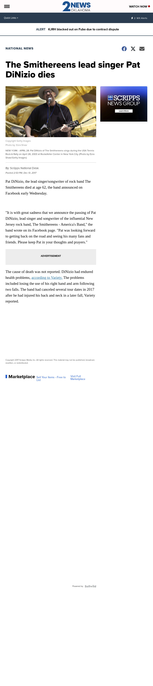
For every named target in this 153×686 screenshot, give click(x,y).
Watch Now (139, 6)
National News (20, 48)
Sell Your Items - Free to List (51, 379)
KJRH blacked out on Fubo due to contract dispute (83, 29)
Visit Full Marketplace (77, 378)
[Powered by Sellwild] (90, 586)
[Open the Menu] (6, 6)
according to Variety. (46, 278)
